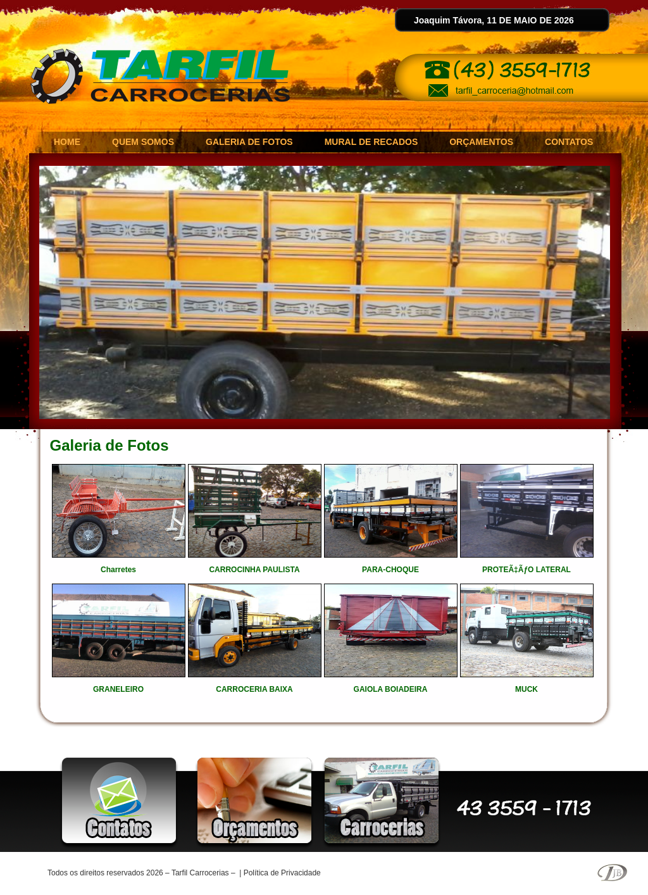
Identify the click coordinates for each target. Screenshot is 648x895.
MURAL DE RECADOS (371, 142)
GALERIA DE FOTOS (249, 142)
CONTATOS (569, 142)
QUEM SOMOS (143, 142)
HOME (67, 142)
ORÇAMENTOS (481, 142)
